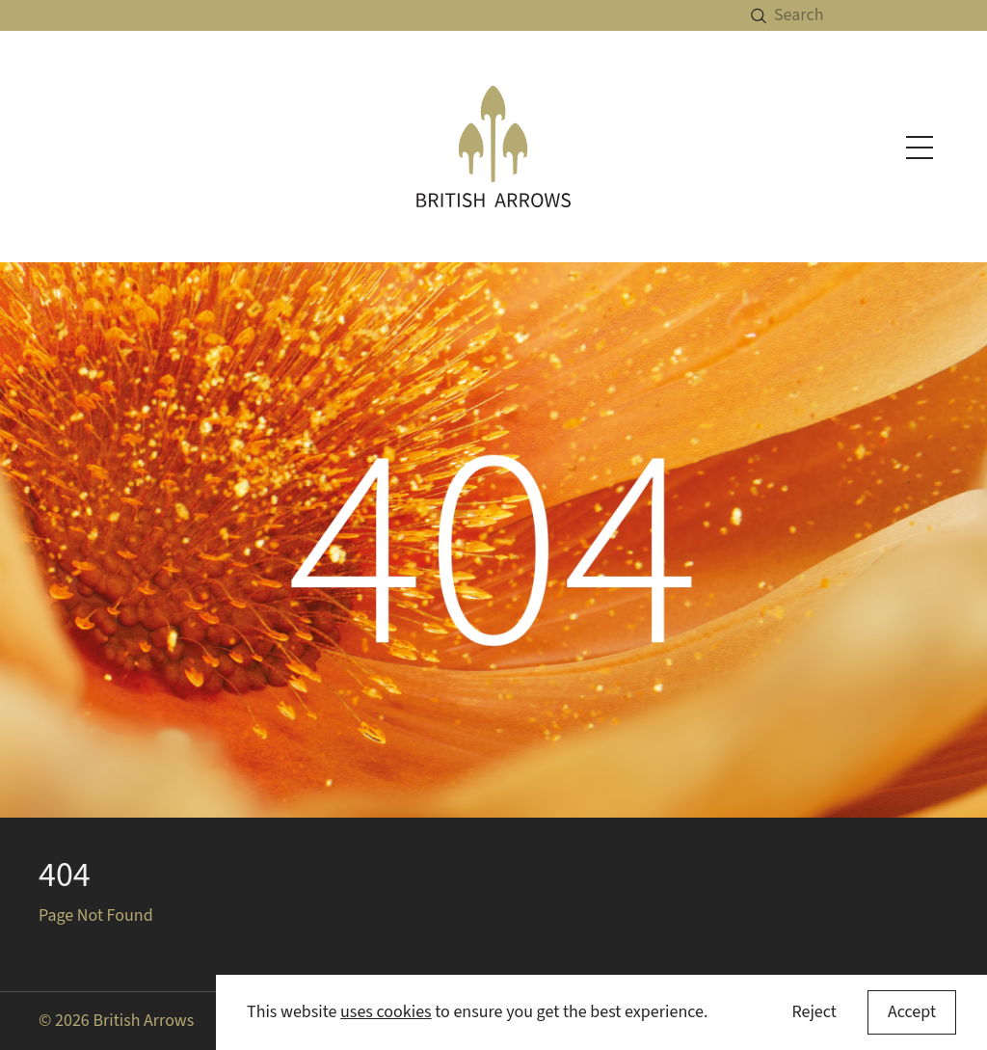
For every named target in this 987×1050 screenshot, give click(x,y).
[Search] (880, 15)
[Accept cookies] (911, 1012)
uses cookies (386, 1012)
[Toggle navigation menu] (919, 148)
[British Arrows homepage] (493, 146)
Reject (813, 1012)
